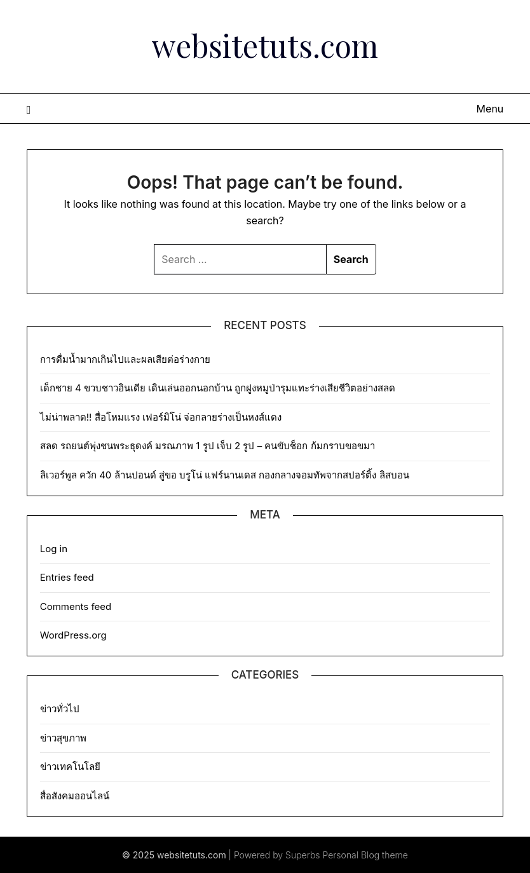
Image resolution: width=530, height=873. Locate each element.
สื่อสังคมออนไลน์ (74, 796)
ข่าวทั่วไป (59, 709)
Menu (490, 108)
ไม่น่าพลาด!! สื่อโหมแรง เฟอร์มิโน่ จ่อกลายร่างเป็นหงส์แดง (161, 417)
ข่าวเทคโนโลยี (70, 767)
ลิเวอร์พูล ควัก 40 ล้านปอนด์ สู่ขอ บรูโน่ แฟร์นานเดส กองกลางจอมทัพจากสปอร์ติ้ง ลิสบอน (224, 475)
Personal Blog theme (365, 854)
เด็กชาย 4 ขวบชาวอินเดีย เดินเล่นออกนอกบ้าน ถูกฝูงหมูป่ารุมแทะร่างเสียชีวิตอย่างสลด (218, 388)
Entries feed (67, 577)
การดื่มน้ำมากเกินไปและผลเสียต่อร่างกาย (125, 359)
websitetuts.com (265, 45)
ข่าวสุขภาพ (63, 738)
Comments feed (76, 606)
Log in (53, 549)
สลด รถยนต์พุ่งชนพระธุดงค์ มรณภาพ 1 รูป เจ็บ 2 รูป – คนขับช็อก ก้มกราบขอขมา (207, 446)
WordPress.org (73, 635)
